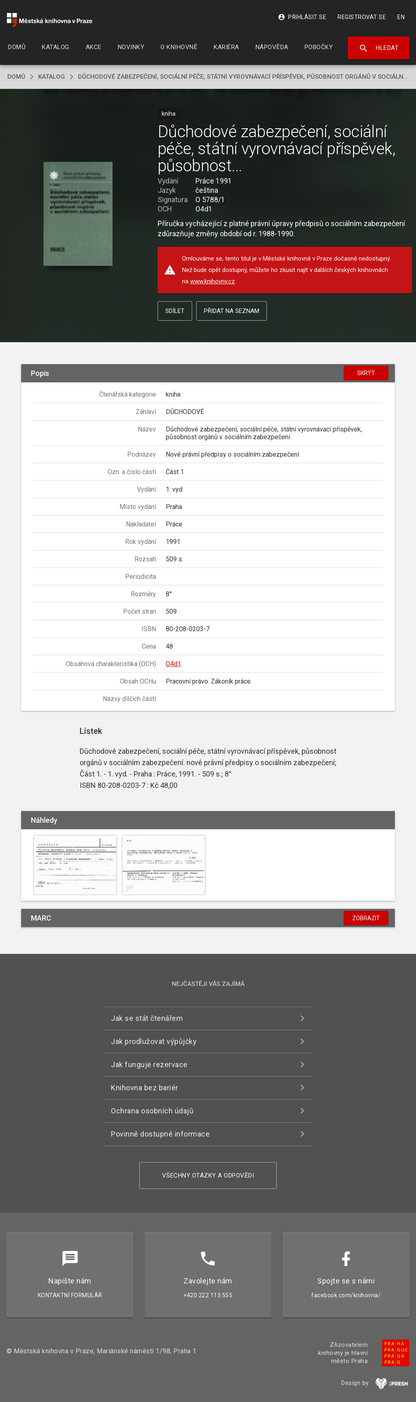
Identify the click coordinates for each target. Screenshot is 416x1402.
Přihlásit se (302, 17)
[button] (77, 214)
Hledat (379, 48)
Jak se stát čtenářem (147, 1018)
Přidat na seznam (231, 311)
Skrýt (366, 373)
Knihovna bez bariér (144, 1087)
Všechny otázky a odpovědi (208, 1175)
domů (16, 76)
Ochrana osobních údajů (152, 1111)
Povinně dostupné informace (160, 1134)
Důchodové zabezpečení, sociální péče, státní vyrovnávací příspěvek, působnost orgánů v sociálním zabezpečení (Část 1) (243, 76)
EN (401, 17)
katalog (51, 76)
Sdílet (174, 311)
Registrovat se (362, 17)
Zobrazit (366, 918)
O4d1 (173, 664)
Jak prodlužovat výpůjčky (154, 1041)
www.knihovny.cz (212, 281)
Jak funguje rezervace (149, 1064)
